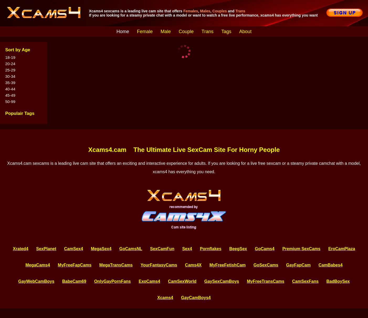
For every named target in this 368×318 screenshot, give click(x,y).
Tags (226, 31)
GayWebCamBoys (36, 281)
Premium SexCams (301, 249)
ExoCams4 (149, 281)
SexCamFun (162, 249)
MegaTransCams (116, 265)
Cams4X (193, 265)
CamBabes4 (330, 265)
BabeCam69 (74, 281)
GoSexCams (266, 265)
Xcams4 (165, 297)
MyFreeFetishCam (227, 265)
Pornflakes (211, 249)
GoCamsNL (130, 249)
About (245, 31)
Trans (240, 11)
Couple (186, 31)
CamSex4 (73, 249)
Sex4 (187, 249)
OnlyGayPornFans (112, 281)
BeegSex (238, 249)
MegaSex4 (101, 249)
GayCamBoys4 (196, 297)
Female (145, 31)
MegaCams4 (37, 265)
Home (123, 31)
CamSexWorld (182, 281)
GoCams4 (265, 249)
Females (190, 11)
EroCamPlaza (341, 249)
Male (166, 31)
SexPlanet (46, 249)
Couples (219, 11)
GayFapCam (298, 265)
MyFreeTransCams (265, 281)
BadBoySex (338, 281)
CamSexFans (305, 281)
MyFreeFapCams (74, 265)
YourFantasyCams (159, 265)
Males (205, 11)
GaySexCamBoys (221, 281)
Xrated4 (20, 249)
